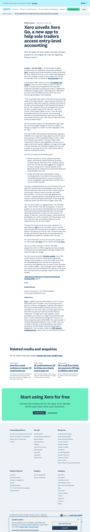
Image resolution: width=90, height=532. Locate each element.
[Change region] (75, 515)
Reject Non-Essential (65, 523)
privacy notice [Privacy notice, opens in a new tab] (33, 527)
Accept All (65, 528)
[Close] (78, 519)
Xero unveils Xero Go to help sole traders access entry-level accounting (36, 14)
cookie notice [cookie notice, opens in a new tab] (23, 527)
